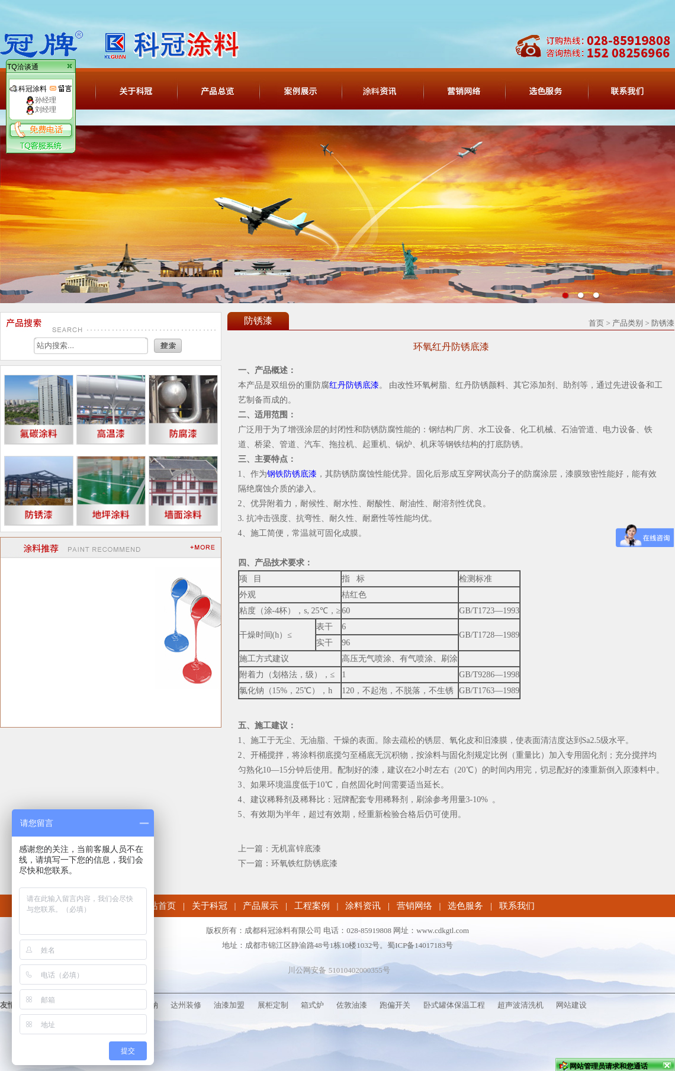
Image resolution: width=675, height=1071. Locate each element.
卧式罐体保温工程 (454, 1005)
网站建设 (571, 1005)
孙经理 (40, 100)
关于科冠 (209, 906)
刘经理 (40, 109)
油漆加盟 (229, 1005)
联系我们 (517, 906)
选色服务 (465, 906)
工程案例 (312, 906)
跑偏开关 (395, 1005)
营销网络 (414, 906)
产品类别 (627, 323)
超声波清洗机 (520, 1005)
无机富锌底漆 (296, 848)
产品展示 (260, 906)
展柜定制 (273, 1005)
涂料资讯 (363, 906)
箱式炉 (312, 1005)
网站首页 (158, 906)
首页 (596, 323)
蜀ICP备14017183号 (420, 945)
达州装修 (186, 1005)
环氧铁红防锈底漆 (304, 863)
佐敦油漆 (351, 1005)
